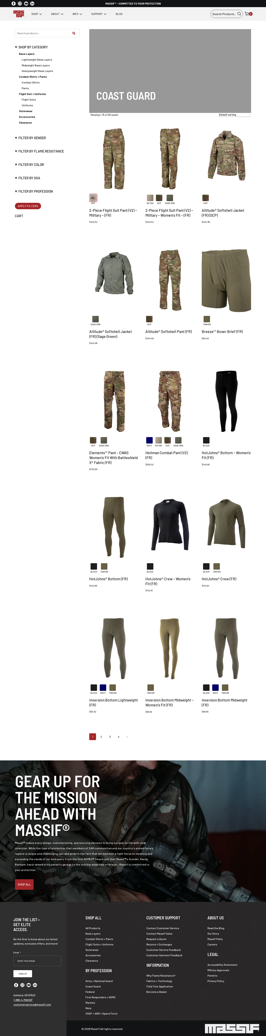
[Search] (74, 33)
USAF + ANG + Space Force (102, 1012)
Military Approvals (218, 968)
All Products (93, 926)
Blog (119, 13)
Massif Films (215, 937)
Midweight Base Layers (36, 65)
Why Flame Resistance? (160, 974)
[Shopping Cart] (249, 14)
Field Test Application (159, 985)
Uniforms (27, 105)
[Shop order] (234, 115)
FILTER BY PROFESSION (35, 191)
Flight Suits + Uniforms (99, 943)
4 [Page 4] (118, 736)
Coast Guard (93, 985)
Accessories (93, 953)
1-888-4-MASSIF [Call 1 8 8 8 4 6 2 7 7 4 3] (23, 996)
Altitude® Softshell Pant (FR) (168, 331)
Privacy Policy (215, 979)
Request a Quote (156, 937)
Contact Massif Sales (159, 932)
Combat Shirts (31, 82)
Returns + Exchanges (159, 943)
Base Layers (27, 53)
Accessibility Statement (222, 963)
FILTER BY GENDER (32, 138)
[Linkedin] (32, 3)
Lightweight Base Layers (37, 59)
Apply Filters (28, 206)
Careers (212, 943)
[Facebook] (13, 3)
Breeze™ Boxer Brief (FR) (222, 331)
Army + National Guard (99, 979)
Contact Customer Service (162, 926)
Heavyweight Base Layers (37, 70)
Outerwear (92, 948)
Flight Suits (29, 99)
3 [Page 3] (110, 736)
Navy (88, 1006)
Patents (212, 974)
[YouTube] (26, 3)
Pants (25, 88)
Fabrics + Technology (159, 979)
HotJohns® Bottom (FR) (108, 579)
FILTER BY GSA (29, 178)
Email (17, 951)
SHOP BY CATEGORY (33, 47)
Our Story (213, 932)
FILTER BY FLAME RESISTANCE (41, 151)
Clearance (92, 959)
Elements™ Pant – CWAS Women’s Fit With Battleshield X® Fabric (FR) (113, 457)
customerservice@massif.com (32, 1000)
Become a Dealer (156, 990)
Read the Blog (215, 926)
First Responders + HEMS (101, 995)
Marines (90, 1001)
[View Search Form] (227, 14)
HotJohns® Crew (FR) (219, 579)
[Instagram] (20, 3)
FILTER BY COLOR (31, 165)
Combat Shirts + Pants (99, 937)
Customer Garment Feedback (164, 953)
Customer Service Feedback (163, 948)
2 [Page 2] (101, 736)
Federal (90, 990)
